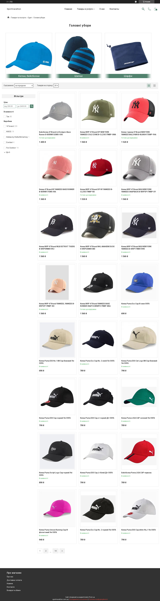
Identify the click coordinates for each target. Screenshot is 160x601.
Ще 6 (8, 152)
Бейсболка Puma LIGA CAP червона (136, 473)
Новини (10, 584)
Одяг (30, 18)
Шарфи (128, 76)
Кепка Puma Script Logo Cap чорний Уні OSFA (55, 474)
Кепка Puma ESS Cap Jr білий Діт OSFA (96, 473)
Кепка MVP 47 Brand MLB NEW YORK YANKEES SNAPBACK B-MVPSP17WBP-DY (138, 190)
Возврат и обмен (14, 590)
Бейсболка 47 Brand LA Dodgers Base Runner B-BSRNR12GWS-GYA (55, 133)
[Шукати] (143, 9)
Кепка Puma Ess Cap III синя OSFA (135, 304)
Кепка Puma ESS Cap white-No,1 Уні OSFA (138, 530)
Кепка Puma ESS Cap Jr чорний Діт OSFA (97, 418)
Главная (68, 9)
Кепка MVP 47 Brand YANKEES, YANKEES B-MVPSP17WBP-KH (57, 305)
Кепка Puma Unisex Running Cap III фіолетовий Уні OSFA (53, 531)
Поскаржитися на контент (78, 599)
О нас (102, 9)
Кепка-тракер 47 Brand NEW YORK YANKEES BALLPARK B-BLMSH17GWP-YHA (138, 133)
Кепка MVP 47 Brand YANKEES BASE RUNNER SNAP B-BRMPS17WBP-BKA (95, 305)
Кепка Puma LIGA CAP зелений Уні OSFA (138, 418)
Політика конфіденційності (98, 599)
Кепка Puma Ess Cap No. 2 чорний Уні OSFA (98, 530)
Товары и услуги (85, 9)
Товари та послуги (18, 18)
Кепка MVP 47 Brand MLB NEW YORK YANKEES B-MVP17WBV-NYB (136, 248)
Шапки (78, 76)
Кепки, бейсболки (28, 76)
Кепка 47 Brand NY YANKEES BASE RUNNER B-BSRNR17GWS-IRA (56, 190)
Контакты (114, 9)
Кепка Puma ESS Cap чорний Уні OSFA (55, 418)
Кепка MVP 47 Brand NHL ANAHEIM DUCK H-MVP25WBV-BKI (97, 248)
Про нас (10, 577)
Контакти (11, 587)
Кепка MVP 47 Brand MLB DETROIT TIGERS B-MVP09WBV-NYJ (57, 248)
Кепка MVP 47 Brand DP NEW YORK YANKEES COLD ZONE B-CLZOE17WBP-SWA (98, 133)
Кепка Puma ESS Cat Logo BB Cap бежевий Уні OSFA (139, 362)
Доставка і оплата (14, 580)
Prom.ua (92, 597)
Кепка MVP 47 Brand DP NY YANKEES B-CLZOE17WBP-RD (96, 190)
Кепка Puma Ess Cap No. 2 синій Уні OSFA (97, 361)
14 (56, 551)
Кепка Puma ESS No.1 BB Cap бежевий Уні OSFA (56, 362)
